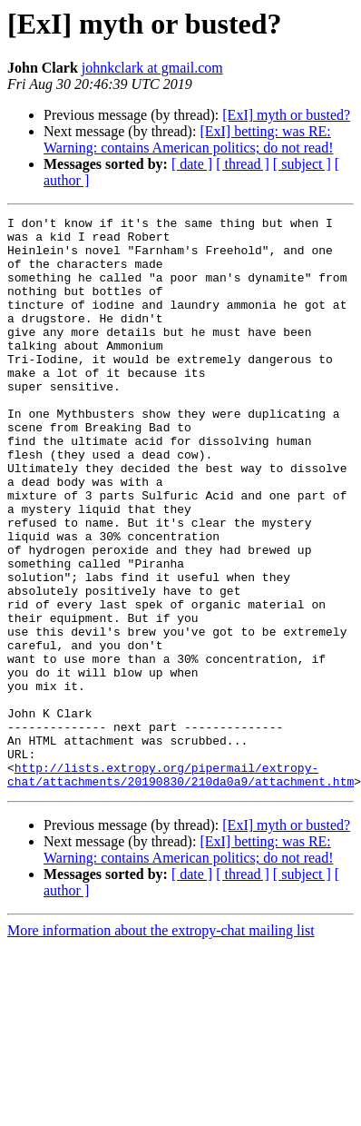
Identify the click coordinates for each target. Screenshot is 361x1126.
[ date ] (191, 164)
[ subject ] (302, 164)
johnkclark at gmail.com (152, 67)
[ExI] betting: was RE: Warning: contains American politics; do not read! (189, 139)
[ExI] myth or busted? (286, 115)
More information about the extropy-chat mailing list (161, 1044)
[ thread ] (242, 164)
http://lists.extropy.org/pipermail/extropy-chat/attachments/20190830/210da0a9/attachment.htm (180, 887)
